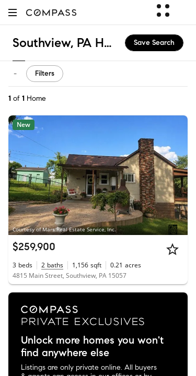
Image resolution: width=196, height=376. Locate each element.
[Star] (172, 249)
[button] (12, 12)
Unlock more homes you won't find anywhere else (92, 346)
